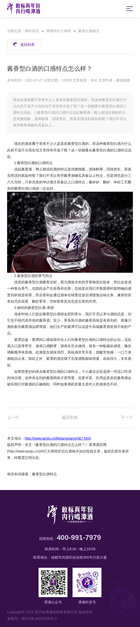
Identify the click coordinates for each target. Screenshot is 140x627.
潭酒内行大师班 (58, 31)
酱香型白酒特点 (44, 474)
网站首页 (32, 31)
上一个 (13, 417)
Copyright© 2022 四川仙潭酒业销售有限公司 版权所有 (50, 612)
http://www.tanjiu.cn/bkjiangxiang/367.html (58, 438)
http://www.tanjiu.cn (23, 451)
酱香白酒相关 (88, 31)
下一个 (127, 417)
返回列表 (23, 44)
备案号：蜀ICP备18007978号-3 (32, 619)
